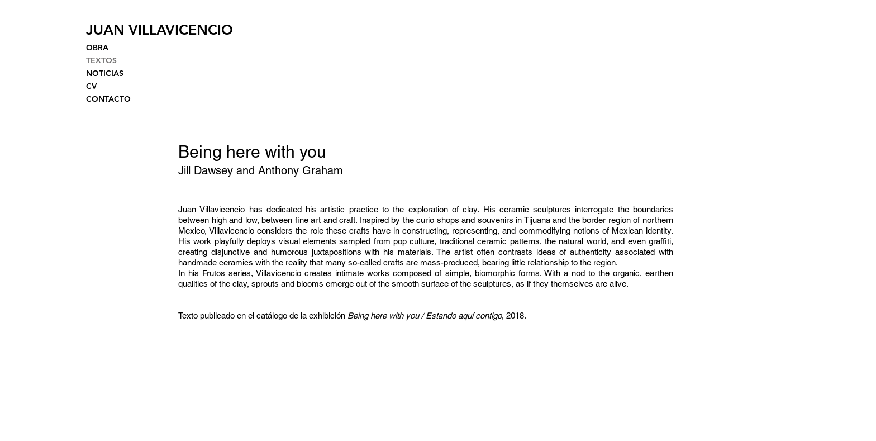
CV (91, 86)
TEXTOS (101, 60)
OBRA (97, 47)
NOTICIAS (104, 73)
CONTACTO (108, 99)
